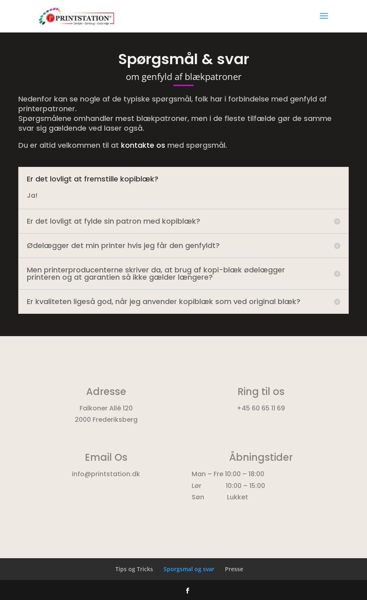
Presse (234, 569)
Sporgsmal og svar (189, 569)
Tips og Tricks (134, 569)
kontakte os (143, 145)
